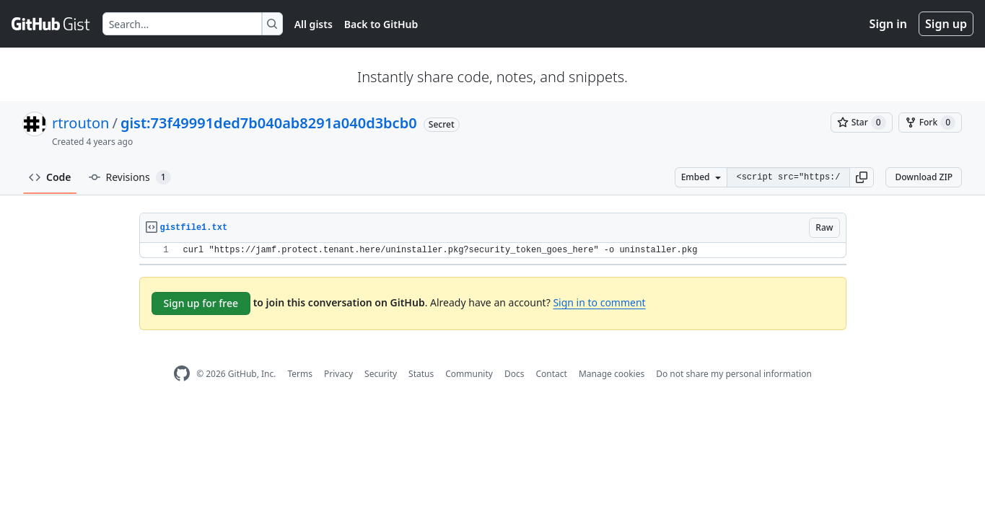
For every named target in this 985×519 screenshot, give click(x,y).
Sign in (888, 24)
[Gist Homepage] (51, 23)
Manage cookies (611, 374)
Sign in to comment (599, 302)
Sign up (946, 24)
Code (50, 177)
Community (469, 374)
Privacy (338, 374)
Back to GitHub (381, 24)
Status (421, 374)
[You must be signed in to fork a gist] (930, 122)
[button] (861, 177)
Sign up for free (201, 303)
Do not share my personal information (734, 374)
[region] (493, 250)
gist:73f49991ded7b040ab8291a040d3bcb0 (269, 123)
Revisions (130, 177)
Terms (299, 374)
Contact (550, 374)
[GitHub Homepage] (182, 374)
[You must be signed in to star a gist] (862, 122)
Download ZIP (924, 177)
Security (380, 374)
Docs (514, 374)
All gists (313, 24)
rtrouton (80, 123)
